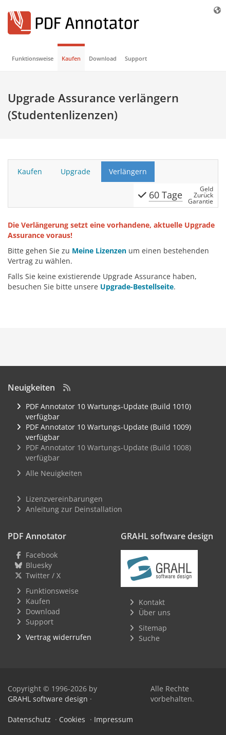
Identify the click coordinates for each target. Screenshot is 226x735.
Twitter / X (43, 575)
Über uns (155, 612)
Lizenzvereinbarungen (64, 499)
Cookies (72, 719)
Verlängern (128, 171)
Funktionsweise (32, 58)
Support (136, 58)
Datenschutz (29, 719)
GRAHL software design (48, 699)
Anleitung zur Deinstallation (74, 509)
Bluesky (39, 565)
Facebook (42, 555)
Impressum (113, 719)
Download (103, 58)
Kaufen (71, 58)
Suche (149, 638)
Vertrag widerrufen (58, 637)
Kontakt (152, 602)
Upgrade (75, 171)
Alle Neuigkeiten (54, 473)
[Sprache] (217, 10)
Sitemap (153, 628)
